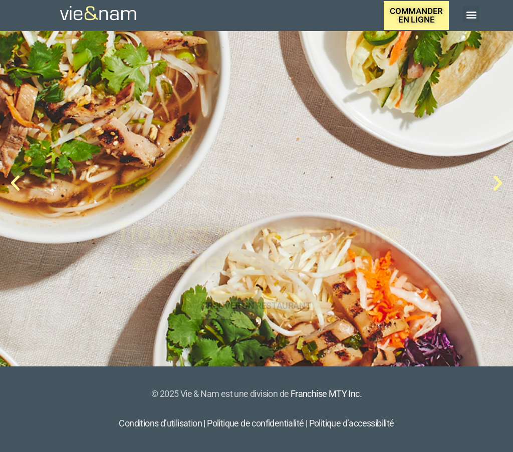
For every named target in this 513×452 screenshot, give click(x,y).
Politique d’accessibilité (351, 423)
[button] (471, 14)
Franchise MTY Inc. (326, 393)
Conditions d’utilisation (160, 423)
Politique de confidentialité (255, 423)
